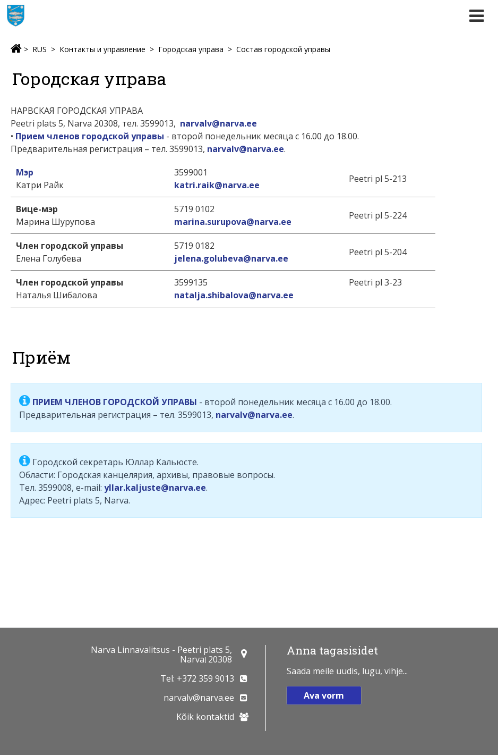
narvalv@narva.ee (218, 123)
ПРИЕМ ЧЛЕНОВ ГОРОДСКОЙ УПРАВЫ (114, 402)
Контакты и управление (102, 49)
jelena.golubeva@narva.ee (231, 258)
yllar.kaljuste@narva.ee (155, 487)
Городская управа (191, 49)
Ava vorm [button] (324, 695)
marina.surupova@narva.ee (232, 222)
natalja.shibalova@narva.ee (234, 295)
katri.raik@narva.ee (217, 185)
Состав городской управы (283, 49)
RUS (39, 49)
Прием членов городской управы (89, 136)
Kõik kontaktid (205, 717)
